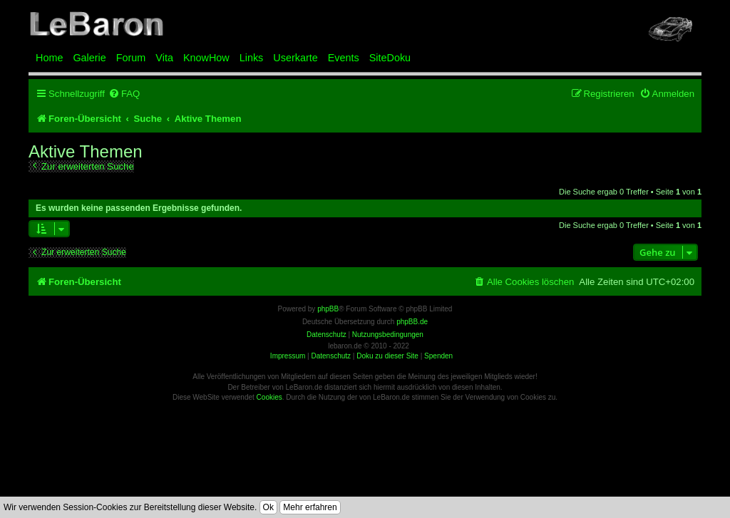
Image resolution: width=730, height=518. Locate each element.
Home (49, 57)
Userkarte (295, 57)
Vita (164, 57)
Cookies (269, 397)
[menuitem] (124, 93)
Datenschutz (331, 356)
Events (343, 57)
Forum (131, 57)
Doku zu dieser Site (387, 356)
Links (252, 57)
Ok (268, 507)
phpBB (328, 309)
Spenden (438, 356)
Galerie (89, 57)
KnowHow (206, 57)
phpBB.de (412, 322)
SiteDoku (390, 57)
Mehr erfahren (309, 507)
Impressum (287, 356)
